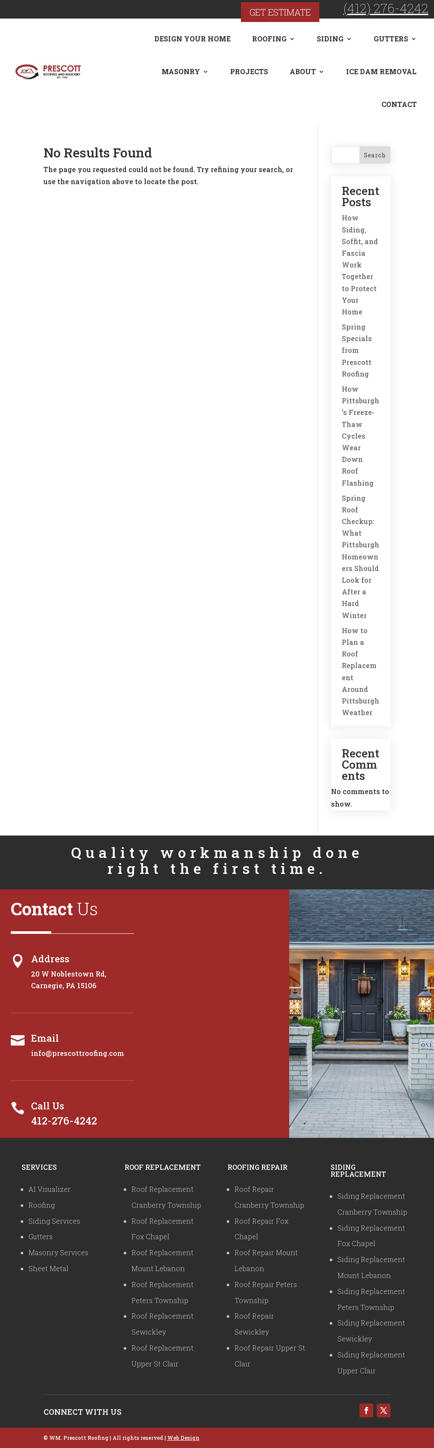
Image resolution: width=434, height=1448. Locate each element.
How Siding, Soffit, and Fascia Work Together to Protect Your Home (360, 264)
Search (375, 155)
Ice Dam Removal (381, 71)
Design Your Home (192, 38)
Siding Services (54, 1220)
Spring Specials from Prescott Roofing (357, 350)
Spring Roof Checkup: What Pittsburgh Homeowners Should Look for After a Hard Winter (360, 556)
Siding (330, 38)
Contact (399, 104)
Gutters (391, 38)
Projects (249, 71)
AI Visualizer (49, 1189)
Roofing (269, 38)
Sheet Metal (48, 1268)
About (303, 71)
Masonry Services (58, 1252)
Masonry (181, 71)
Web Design (183, 1437)
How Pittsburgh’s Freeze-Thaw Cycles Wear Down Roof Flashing (360, 435)
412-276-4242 (64, 1121)
